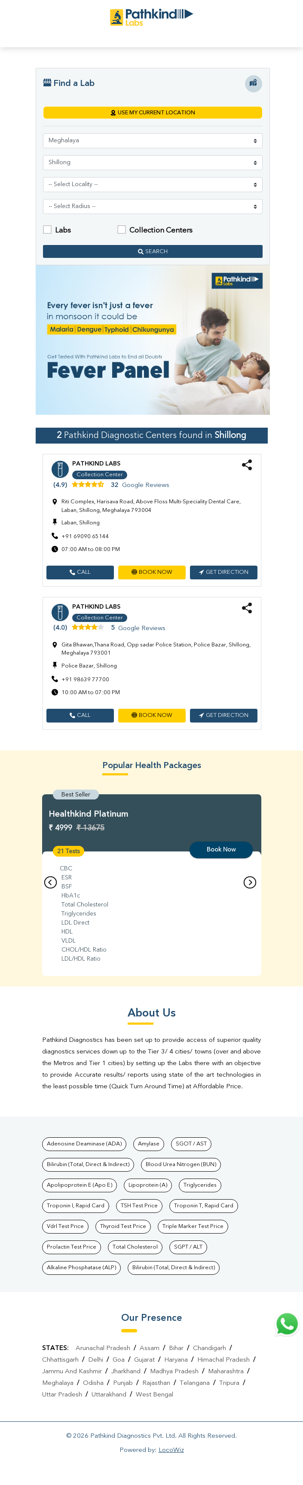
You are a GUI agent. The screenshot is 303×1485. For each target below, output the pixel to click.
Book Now (221, 850)
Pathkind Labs (96, 464)
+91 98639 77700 (85, 680)
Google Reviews (145, 485)
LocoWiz (171, 1450)
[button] (80, 572)
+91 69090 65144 (85, 536)
